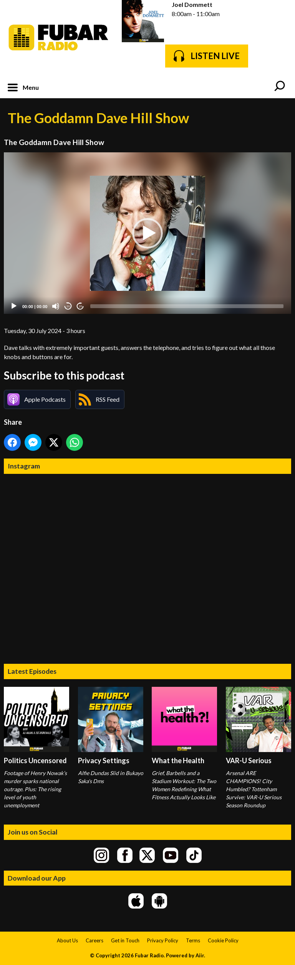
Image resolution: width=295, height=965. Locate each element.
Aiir (200, 955)
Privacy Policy (162, 940)
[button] (147, 233)
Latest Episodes (32, 671)
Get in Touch (125, 940)
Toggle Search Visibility (279, 86)
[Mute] (56, 306)
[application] (147, 233)
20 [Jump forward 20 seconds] (80, 306)
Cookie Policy (223, 940)
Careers (94, 940)
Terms (193, 940)
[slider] (186, 306)
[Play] (14, 306)
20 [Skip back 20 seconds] (68, 306)
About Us (67, 940)
